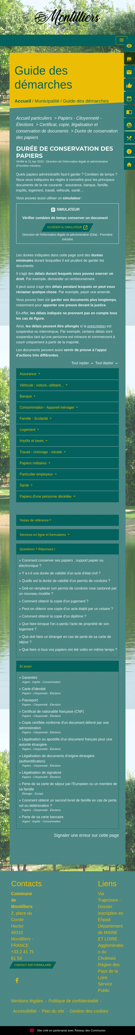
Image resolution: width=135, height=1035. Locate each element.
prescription (96, 326)
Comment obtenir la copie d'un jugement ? (55, 601)
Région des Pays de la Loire (109, 971)
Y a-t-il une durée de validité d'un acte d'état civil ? (61, 573)
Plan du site (53, 1011)
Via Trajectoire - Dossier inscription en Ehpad (110, 906)
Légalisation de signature (41, 772)
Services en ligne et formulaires (43, 534)
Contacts (24, 883)
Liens (107, 883)
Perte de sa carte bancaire (43, 817)
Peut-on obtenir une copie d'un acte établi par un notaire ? (67, 609)
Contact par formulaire (32, 965)
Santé (25, 485)
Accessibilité (25, 1011)
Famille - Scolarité (34, 418)
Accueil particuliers (34, 118)
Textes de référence (34, 520)
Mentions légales (27, 1000)
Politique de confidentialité (73, 1000)
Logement (28, 429)
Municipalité (47, 101)
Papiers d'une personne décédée (46, 496)
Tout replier (83, 363)
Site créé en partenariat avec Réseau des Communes (68, 1030)
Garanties (29, 677)
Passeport (30, 700)
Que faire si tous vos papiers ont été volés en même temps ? (69, 649)
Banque (26, 396)
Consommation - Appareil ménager (47, 407)
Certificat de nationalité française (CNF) (53, 711)
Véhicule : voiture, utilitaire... (42, 385)
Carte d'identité (34, 689)
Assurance (28, 374)
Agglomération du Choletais (110, 952)
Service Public (105, 987)
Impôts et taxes (32, 441)
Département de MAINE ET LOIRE (110, 932)
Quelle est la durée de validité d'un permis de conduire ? (66, 581)
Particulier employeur (37, 474)
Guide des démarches (86, 101)
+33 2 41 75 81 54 (22, 955)
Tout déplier (107, 363)
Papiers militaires (34, 463)
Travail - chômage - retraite (41, 452)
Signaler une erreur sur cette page (86, 835)
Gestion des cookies (89, 1011)
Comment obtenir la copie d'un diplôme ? (54, 616)
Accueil (22, 101)
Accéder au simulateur (67, 227)
